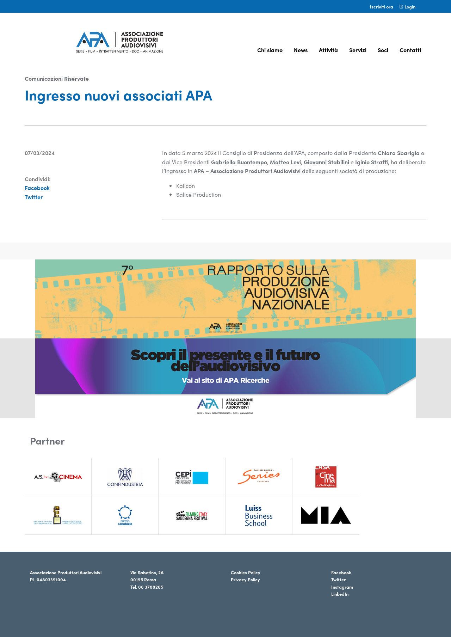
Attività (328, 50)
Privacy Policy (245, 579)
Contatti (410, 50)
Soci (383, 50)
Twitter (34, 197)
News (301, 50)
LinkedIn (339, 593)
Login (407, 6)
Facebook (37, 187)
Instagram (342, 586)
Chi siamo (270, 50)
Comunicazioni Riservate (57, 78)
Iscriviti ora (381, 6)
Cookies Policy (245, 572)
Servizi (357, 50)
